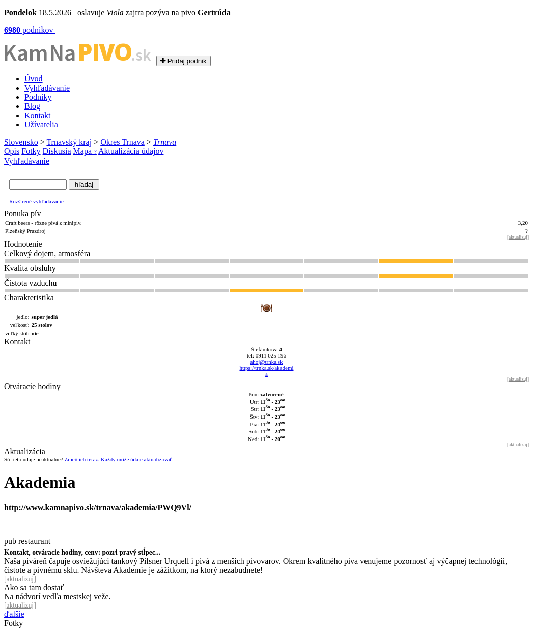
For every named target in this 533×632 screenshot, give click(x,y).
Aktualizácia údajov (130, 151)
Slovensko (21, 142)
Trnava (164, 142)
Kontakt (37, 115)
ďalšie (14, 614)
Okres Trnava (122, 142)
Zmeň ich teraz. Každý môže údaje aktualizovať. (119, 459)
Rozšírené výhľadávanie (36, 201)
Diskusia (57, 151)
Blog (32, 106)
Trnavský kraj (69, 142)
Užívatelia (41, 124)
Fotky (30, 151)
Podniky (37, 97)
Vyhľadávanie (47, 88)
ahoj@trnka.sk (266, 362)
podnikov (29, 29)
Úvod (33, 78)
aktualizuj (518, 237)
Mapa (85, 151)
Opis (11, 151)
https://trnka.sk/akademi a (266, 371)
